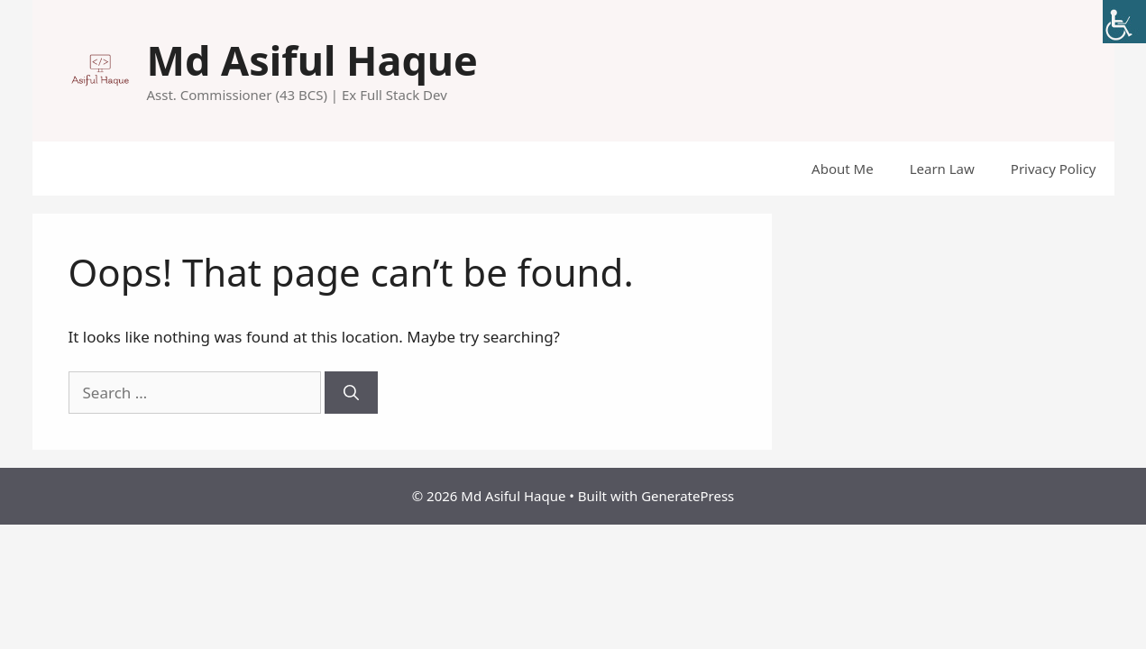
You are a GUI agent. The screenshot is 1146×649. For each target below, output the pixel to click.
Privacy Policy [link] (1053, 169)
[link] (1124, 21)
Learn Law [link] (942, 169)
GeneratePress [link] (687, 496)
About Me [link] (842, 169)
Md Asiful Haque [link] (312, 59)
